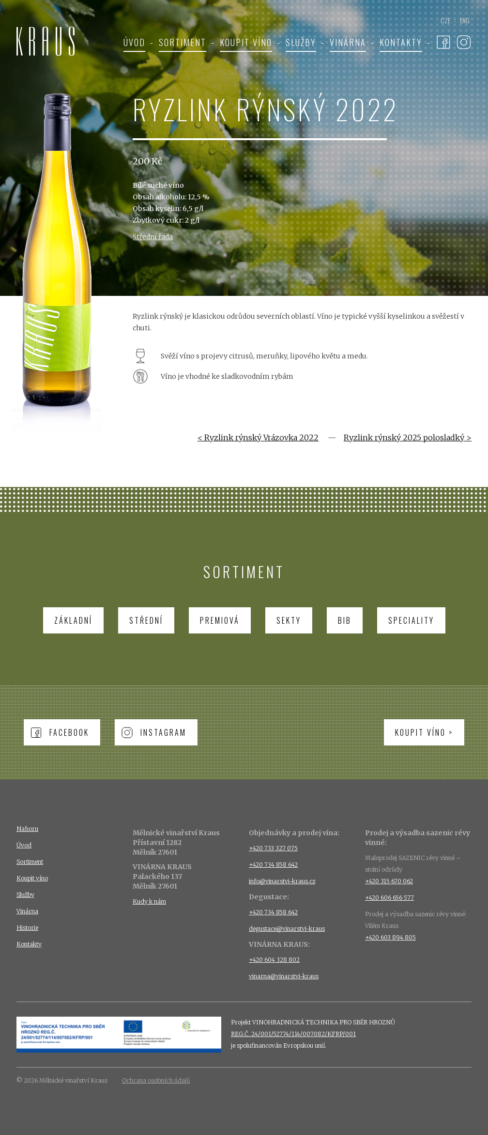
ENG (465, 20)
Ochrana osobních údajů (156, 1080)
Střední (146, 620)
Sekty (288, 620)
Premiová (220, 620)
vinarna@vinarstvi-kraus (284, 976)
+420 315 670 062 (389, 881)
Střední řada (153, 236)
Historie (27, 927)
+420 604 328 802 (274, 959)
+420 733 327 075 (273, 848)
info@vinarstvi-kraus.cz (282, 881)
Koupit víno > (424, 732)
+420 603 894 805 (390, 937)
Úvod (134, 42)
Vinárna (348, 42)
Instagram (163, 732)
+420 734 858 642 (273, 864)
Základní (73, 620)
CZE (445, 20)
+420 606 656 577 (389, 897)
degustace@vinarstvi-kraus (287, 928)
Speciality (411, 620)
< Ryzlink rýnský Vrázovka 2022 (258, 437)
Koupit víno (246, 42)
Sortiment (182, 42)
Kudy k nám (149, 901)
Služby (301, 42)
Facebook (69, 732)
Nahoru (27, 828)
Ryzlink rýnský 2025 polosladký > (408, 437)
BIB (344, 620)
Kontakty (401, 42)
